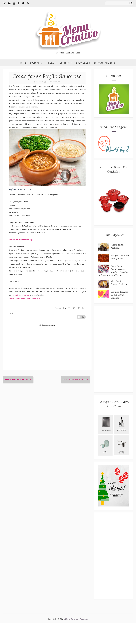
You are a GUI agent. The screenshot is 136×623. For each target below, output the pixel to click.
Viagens (65, 63)
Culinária (36, 63)
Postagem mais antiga (75, 379)
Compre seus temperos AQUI (21, 240)
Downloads (83, 63)
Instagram (25, 295)
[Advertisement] (113, 349)
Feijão (57, 82)
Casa (51, 63)
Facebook (15, 295)
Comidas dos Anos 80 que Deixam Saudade (119, 294)
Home (23, 63)
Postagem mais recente (18, 379)
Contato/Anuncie (104, 63)
